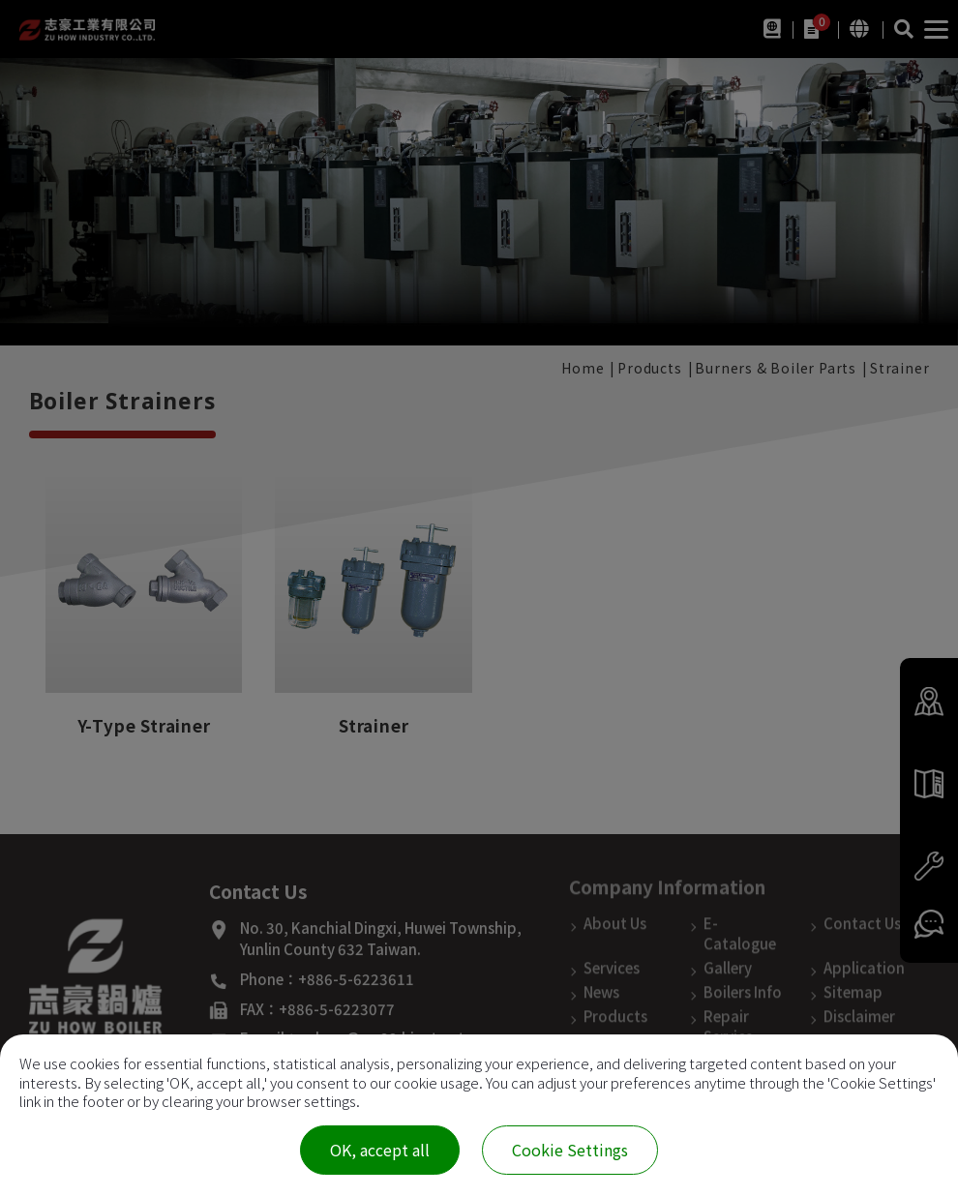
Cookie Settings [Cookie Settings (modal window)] (570, 1149)
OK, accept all (380, 1149)
